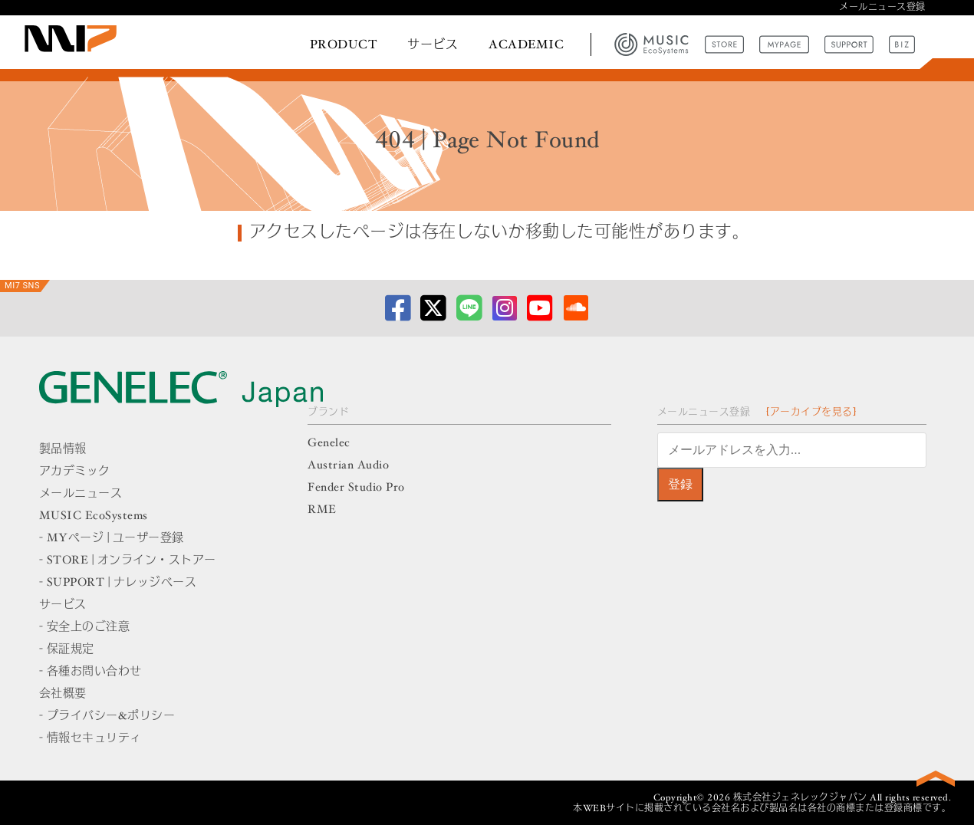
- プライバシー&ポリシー (107, 716)
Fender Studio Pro (356, 488)
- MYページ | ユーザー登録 (111, 538)
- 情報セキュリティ (90, 738)
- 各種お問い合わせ (90, 672)
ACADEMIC (526, 45)
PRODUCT (343, 45)
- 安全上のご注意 (84, 627)
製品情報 (63, 449)
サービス (432, 45)
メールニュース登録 (882, 7)
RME (322, 510)
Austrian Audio (348, 466)
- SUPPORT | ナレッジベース (118, 583)
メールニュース (81, 494)
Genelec (329, 443)
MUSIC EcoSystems (93, 516)
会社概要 (63, 694)
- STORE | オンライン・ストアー (127, 561)
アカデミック (74, 472)
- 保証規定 (66, 650)
